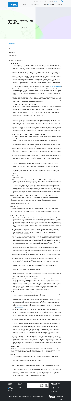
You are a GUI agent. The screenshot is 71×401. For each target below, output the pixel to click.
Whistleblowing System (38, 396)
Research (25, 4)
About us (36, 1)
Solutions (59, 4)
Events (46, 1)
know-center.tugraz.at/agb (55, 86)
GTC (31, 396)
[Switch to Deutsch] (56, 1)
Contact (10, 396)
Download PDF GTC (13, 43)
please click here (19, 307)
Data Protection (26, 396)
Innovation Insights (35, 4)
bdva (55, 395)
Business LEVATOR (49, 4)
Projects (51, 1)
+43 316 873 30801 (55, 387)
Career (41, 1)
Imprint (20, 396)
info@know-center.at (55, 388)
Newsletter (15, 396)
